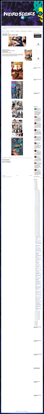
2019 (35, 188)
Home (17, 175)
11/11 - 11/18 (37, 197)
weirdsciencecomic (42, 51)
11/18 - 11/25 (37, 196)
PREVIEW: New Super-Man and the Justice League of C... (38, 288)
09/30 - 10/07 (37, 204)
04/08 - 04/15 (37, 231)
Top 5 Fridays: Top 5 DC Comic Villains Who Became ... (38, 237)
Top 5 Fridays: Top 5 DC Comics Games (39, 130)
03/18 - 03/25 (37, 234)
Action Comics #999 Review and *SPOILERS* (37, 279)
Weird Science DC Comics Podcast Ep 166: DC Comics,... (38, 309)
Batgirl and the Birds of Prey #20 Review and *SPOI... (38, 276)
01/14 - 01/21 (37, 318)
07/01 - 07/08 (37, 218)
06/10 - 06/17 (37, 221)
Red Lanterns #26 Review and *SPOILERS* (39, 157)
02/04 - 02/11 (37, 315)
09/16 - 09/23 (37, 206)
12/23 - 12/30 (37, 191)
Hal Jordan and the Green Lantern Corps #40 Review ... (38, 260)
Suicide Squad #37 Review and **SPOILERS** (37, 262)
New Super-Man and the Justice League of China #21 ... (38, 251)
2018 (35, 189)
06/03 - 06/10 (37, 222)
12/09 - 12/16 (37, 193)
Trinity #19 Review (37, 271)
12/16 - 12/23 (37, 192)
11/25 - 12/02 (37, 195)
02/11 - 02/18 (37, 314)
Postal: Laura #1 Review (38, 240)
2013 (35, 325)
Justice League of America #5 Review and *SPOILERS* (39, 163)
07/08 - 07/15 (37, 217)
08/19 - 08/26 (37, 210)
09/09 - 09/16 (37, 207)
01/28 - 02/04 (37, 316)
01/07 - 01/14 (37, 319)
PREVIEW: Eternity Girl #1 (38, 286)
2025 (35, 181)
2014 (35, 324)
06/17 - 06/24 (37, 220)
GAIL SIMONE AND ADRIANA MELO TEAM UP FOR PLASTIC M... (38, 304)
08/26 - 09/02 (37, 209)
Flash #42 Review (37, 265)
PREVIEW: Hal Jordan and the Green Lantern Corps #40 (38, 292)
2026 (35, 180)
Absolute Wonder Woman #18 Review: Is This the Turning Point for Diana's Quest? (38, 109)
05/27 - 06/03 (37, 223)
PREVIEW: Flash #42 (37, 300)
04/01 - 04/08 (37, 232)
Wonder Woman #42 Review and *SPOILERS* (37, 254)
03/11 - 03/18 (37, 235)
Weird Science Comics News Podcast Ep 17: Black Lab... (38, 307)
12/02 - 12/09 (37, 194)
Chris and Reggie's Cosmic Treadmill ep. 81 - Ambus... (38, 246)
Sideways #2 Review (37, 247)
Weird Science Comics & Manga (37, 51)
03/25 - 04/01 (37, 233)
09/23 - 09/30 (37, 205)
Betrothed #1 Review (37, 241)
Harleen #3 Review (39, 136)
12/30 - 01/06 (37, 190)
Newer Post (3, 175)
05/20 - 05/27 (37, 224)
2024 (35, 182)
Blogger (27, 411)
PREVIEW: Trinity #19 (38, 296)
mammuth (21, 411)
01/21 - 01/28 (37, 317)
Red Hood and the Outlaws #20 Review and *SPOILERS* (38, 273)
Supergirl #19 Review (37, 264)
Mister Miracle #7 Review (38, 277)
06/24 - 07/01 (37, 219)
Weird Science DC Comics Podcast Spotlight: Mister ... (38, 243)
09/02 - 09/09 (37, 208)
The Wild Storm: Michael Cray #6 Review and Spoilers (38, 256)
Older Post (30, 175)
